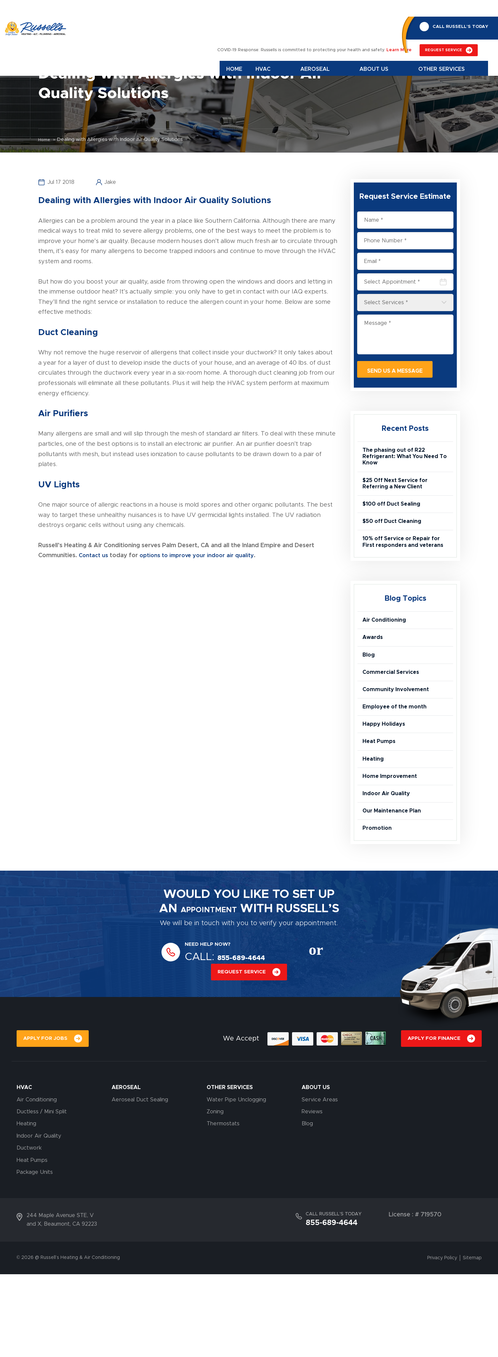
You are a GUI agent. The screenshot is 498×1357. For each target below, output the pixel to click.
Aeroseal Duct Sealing (140, 1182)
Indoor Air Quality (389, 861)
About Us (312, 29)
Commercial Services (394, 715)
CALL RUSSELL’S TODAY (455, 10)
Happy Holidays (386, 778)
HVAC (24, 1170)
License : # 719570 (415, 1297)
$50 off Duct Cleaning (395, 539)
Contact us (94, 555)
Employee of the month (398, 757)
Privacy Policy (442, 1340)
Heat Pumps (380, 799)
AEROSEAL (126, 1170)
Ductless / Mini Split (42, 1194)
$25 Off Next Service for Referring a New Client (399, 494)
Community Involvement (399, 736)
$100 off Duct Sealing (394, 518)
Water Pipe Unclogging (236, 1182)
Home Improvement (392, 840)
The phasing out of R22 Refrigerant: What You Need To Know (404, 462)
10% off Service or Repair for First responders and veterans (400, 567)
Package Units (35, 1254)
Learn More (314, 10)
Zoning (215, 1194)
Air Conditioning (387, 653)
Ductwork (29, 1230)
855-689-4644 (448, 24)
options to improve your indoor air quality (202, 555)
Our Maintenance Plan (395, 882)
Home (181, 29)
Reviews (312, 1194)
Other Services (368, 29)
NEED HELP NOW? (213, 1020)
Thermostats (223, 1206)
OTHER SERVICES (230, 1170)
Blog (369, 694)
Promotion (378, 903)
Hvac (216, 29)
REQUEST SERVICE (358, 10)
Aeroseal (261, 29)
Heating (374, 819)
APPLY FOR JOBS (46, 1119)
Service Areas (320, 1182)
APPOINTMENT (208, 984)
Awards (373, 674)
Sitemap (472, 1340)
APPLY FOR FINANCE (432, 1119)
